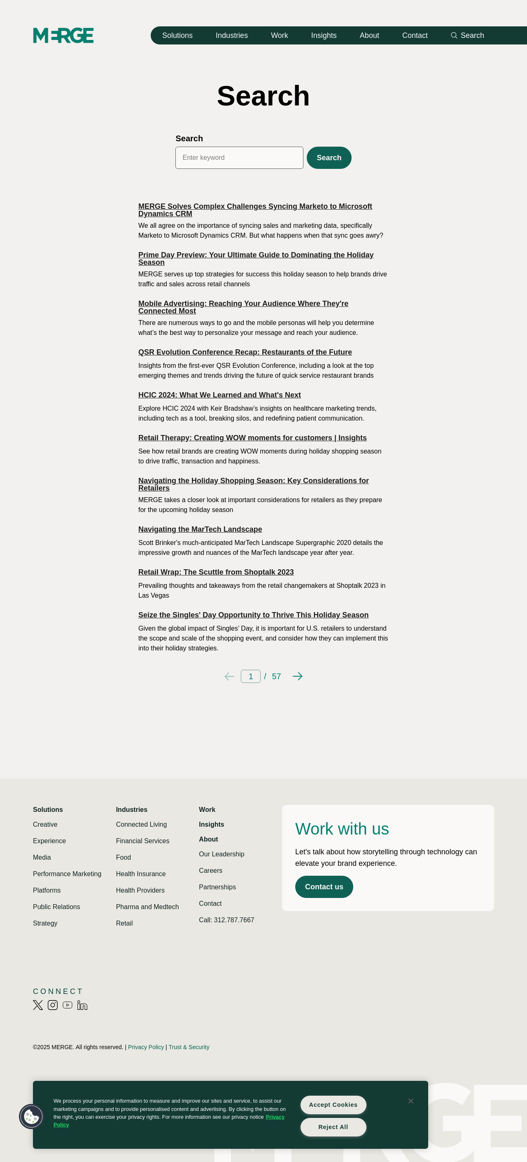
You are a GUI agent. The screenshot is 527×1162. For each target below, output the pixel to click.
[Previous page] (229, 676)
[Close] (411, 1101)
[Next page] (298, 676)
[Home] (63, 35)
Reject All (333, 1127)
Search (189, 138)
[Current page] (251, 676)
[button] (32, 1117)
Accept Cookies (333, 1104)
